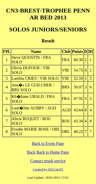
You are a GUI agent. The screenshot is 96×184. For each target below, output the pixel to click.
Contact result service (48, 161)
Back (31, 152)
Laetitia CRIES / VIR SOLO (35, 78)
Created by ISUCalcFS (48, 169)
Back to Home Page (52, 152)
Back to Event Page (48, 143)
